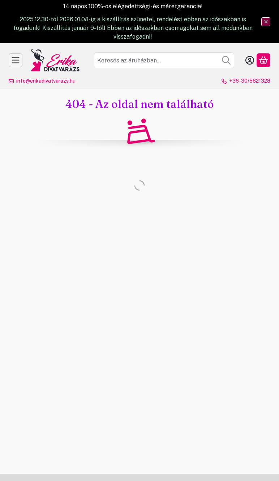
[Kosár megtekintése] (263, 60)
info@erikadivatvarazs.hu (46, 81)
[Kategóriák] (15, 60)
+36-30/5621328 (249, 81)
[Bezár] (265, 21)
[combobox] (164, 60)
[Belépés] (250, 60)
